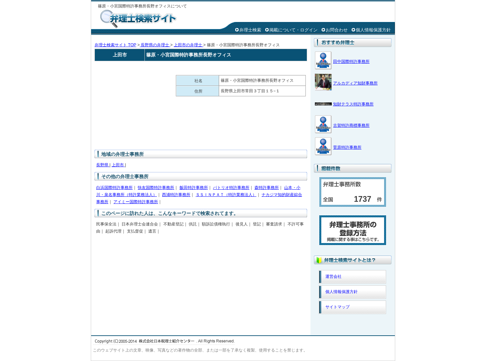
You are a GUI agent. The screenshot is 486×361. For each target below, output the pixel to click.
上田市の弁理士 (188, 45)
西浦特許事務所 (176, 194)
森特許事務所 (266, 187)
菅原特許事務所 (347, 147)
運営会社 (333, 276)
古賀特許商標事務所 (351, 125)
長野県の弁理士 (155, 45)
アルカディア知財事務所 (355, 83)
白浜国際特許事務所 (114, 187)
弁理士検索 (250, 29)
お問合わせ (337, 29)
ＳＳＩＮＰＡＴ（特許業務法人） (226, 194)
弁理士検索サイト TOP (115, 45)
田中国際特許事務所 (351, 61)
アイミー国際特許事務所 (135, 201)
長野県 (102, 165)
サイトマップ (337, 307)
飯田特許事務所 (194, 187)
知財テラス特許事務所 (353, 104)
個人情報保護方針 (373, 29)
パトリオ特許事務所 (231, 187)
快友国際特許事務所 (156, 187)
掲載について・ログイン (293, 29)
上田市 (118, 165)
